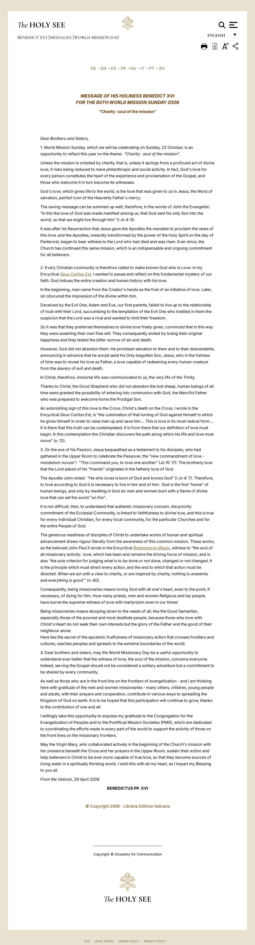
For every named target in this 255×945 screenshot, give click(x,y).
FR (123, 68)
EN (103, 68)
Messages (61, 37)
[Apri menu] (233, 25)
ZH (161, 68)
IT (142, 68)
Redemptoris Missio (151, 547)
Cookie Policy (128, 941)
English (218, 37)
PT (151, 68)
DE (93, 68)
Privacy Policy (155, 941)
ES (113, 68)
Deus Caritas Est (75, 274)
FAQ (87, 941)
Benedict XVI (32, 37)
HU (133, 68)
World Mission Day (96, 37)
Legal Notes (104, 941)
